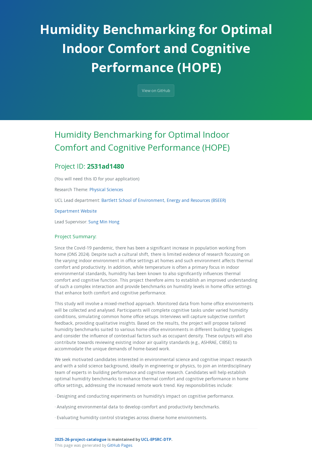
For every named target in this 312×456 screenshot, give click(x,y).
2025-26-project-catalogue (81, 439)
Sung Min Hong (103, 222)
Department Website (76, 211)
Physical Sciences (106, 189)
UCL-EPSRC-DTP (156, 439)
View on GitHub (156, 90)
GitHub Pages (119, 445)
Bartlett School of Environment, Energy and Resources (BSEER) (163, 200)
